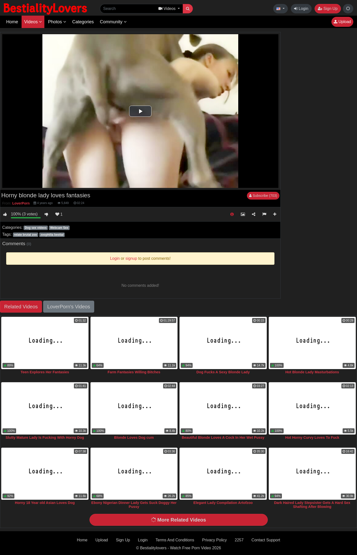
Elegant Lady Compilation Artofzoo (223, 503)
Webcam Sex (59, 228)
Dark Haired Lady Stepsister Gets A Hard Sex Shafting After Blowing (312, 505)
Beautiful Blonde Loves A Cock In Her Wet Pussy (223, 437)
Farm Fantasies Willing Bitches (134, 372)
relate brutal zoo (25, 234)
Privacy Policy (214, 540)
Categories (83, 21)
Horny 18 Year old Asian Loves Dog (45, 503)
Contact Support (265, 540)
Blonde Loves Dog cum (134, 437)
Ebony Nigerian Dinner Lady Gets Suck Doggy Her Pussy (134, 505)
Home (12, 21)
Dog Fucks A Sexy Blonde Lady (223, 372)
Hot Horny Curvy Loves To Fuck (312, 437)
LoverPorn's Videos (68, 306)
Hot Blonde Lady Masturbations (312, 372)
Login (301, 8)
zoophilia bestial (51, 234)
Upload (342, 22)
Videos (33, 21)
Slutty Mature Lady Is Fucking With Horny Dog (45, 437)
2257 (239, 540)
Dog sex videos (36, 228)
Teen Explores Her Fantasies (45, 372)
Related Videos (21, 306)
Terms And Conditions (175, 540)
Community (113, 21)
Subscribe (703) (263, 196)
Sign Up (327, 8)
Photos (57, 21)
